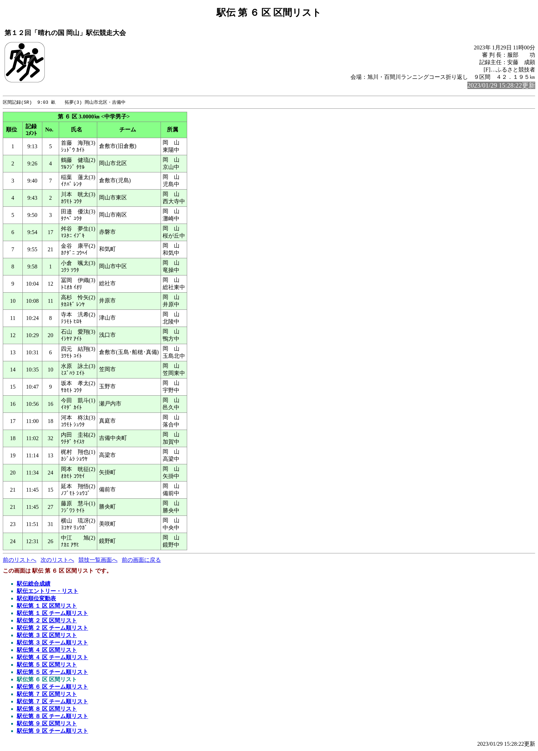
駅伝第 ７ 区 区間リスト (47, 694)
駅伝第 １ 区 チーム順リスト (52, 613)
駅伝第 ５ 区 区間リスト (47, 665)
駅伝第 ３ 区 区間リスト (47, 636)
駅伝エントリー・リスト (47, 591)
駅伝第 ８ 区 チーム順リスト (52, 716)
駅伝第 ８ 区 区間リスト (47, 709)
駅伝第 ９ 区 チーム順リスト (52, 731)
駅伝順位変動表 (36, 599)
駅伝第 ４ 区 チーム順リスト (52, 658)
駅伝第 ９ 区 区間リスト (47, 724)
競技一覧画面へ (98, 560)
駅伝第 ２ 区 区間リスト (47, 621)
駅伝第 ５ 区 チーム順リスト (52, 672)
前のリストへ (19, 560)
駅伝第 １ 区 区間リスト (47, 606)
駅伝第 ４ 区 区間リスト (47, 650)
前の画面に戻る (141, 560)
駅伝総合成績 (33, 584)
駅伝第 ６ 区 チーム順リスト (52, 687)
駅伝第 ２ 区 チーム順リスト (52, 628)
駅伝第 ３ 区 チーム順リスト (52, 643)
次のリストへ (57, 560)
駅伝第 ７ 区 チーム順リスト (52, 702)
